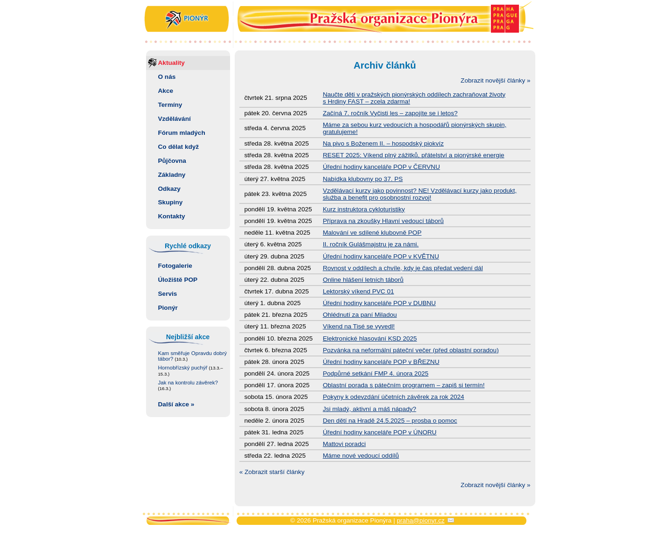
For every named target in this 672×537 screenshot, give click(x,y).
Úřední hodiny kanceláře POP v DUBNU (379, 303)
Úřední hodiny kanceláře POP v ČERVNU (381, 166)
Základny (172, 174)
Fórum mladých (181, 132)
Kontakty (171, 216)
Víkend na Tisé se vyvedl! (359, 326)
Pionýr (168, 307)
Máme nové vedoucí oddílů (361, 455)
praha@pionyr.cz (420, 520)
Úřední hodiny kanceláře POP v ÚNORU (380, 432)
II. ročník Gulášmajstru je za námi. (371, 244)
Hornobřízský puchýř (190, 371)
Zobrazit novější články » (496, 80)
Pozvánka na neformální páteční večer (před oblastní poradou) (411, 350)
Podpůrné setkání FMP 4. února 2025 (375, 373)
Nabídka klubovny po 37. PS (363, 178)
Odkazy (169, 188)
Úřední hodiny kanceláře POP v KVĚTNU (381, 256)
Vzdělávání (174, 118)
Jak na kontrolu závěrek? (188, 385)
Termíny (170, 104)
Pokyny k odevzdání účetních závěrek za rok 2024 (393, 396)
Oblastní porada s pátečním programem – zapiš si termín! (404, 385)
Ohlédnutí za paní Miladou (360, 314)
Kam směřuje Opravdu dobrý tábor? (192, 356)
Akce (166, 90)
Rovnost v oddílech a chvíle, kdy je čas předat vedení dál (403, 268)
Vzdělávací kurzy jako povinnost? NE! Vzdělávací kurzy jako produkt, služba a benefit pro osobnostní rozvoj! (420, 194)
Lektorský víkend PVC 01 (358, 291)
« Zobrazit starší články (272, 471)
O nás (167, 76)
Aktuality (171, 62)
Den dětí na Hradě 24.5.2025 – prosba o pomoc (390, 420)
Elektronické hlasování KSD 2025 (370, 338)
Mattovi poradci (344, 443)
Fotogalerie (175, 265)
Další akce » (176, 404)
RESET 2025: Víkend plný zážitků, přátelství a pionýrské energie (413, 155)
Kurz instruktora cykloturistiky (364, 209)
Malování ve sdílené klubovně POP (372, 232)
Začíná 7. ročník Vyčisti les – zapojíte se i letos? (390, 113)
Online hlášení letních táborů (363, 279)
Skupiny (170, 202)
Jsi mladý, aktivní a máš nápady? (369, 408)
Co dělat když (178, 146)
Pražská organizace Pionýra (336, 19)
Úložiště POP (178, 279)
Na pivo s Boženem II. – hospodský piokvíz (383, 143)
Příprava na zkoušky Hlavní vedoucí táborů (383, 220)
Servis (167, 293)
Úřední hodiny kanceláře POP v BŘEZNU (381, 361)
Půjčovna (172, 160)
